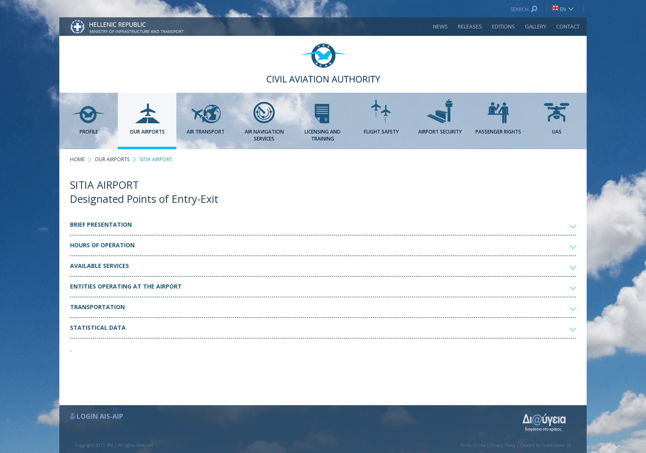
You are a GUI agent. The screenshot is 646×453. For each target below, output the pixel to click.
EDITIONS (503, 26)
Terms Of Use (473, 445)
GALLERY (535, 26)
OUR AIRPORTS (112, 159)
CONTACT (568, 26)
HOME (77, 159)
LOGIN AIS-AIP (100, 416)
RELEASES (470, 26)
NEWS (440, 26)
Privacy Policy (502, 445)
